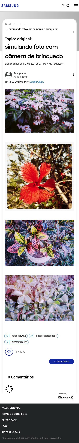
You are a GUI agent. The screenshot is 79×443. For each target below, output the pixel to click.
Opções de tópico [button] (68, 33)
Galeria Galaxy (37, 81)
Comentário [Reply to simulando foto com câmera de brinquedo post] (61, 361)
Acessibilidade (11, 407)
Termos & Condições (14, 414)
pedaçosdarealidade (46, 335)
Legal (5, 426)
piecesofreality (19, 342)
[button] (68, 74)
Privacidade (9, 420)
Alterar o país (11, 432)
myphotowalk (19, 335)
